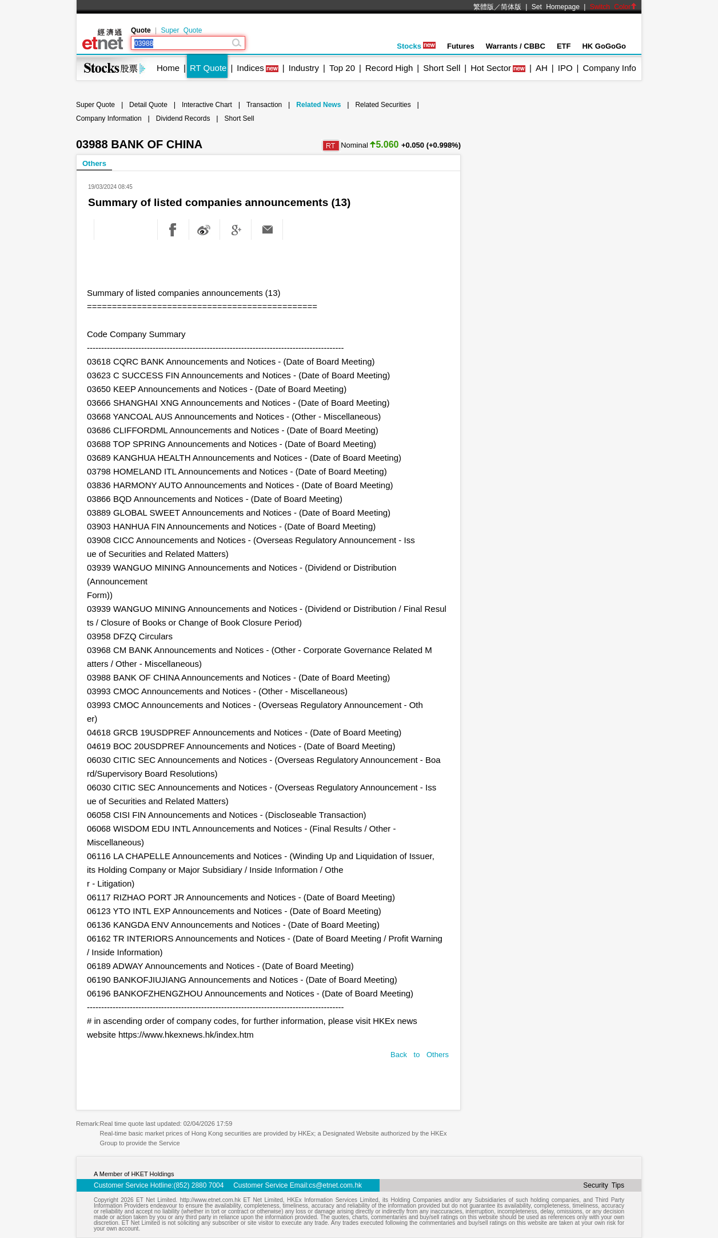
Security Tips (603, 1185)
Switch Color (613, 7)
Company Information (109, 118)
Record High (389, 68)
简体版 (511, 7)
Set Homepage (556, 7)
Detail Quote (148, 105)
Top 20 (342, 68)
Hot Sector (490, 68)
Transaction (264, 105)
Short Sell (441, 68)
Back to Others (419, 1054)
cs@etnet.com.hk (335, 1185)
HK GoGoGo (604, 46)
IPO (565, 68)
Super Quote (181, 30)
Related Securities (382, 105)
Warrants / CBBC (515, 46)
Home (168, 68)
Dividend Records (183, 118)
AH (542, 68)
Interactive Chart (207, 105)
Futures (460, 46)
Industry (304, 68)
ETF (564, 46)
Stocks (416, 46)
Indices (250, 68)
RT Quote (208, 68)
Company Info (609, 68)
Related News (318, 105)
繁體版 (483, 7)
